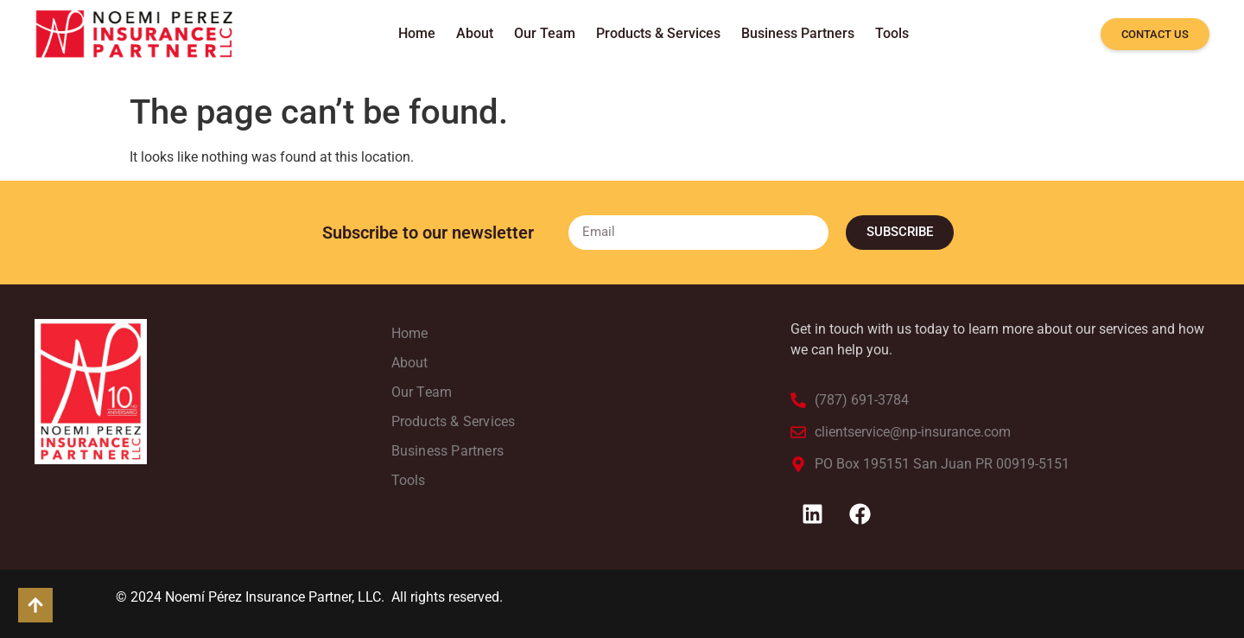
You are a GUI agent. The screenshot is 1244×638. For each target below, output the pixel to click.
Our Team (544, 33)
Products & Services (658, 33)
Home (416, 33)
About (474, 33)
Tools (892, 33)
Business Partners (797, 33)
